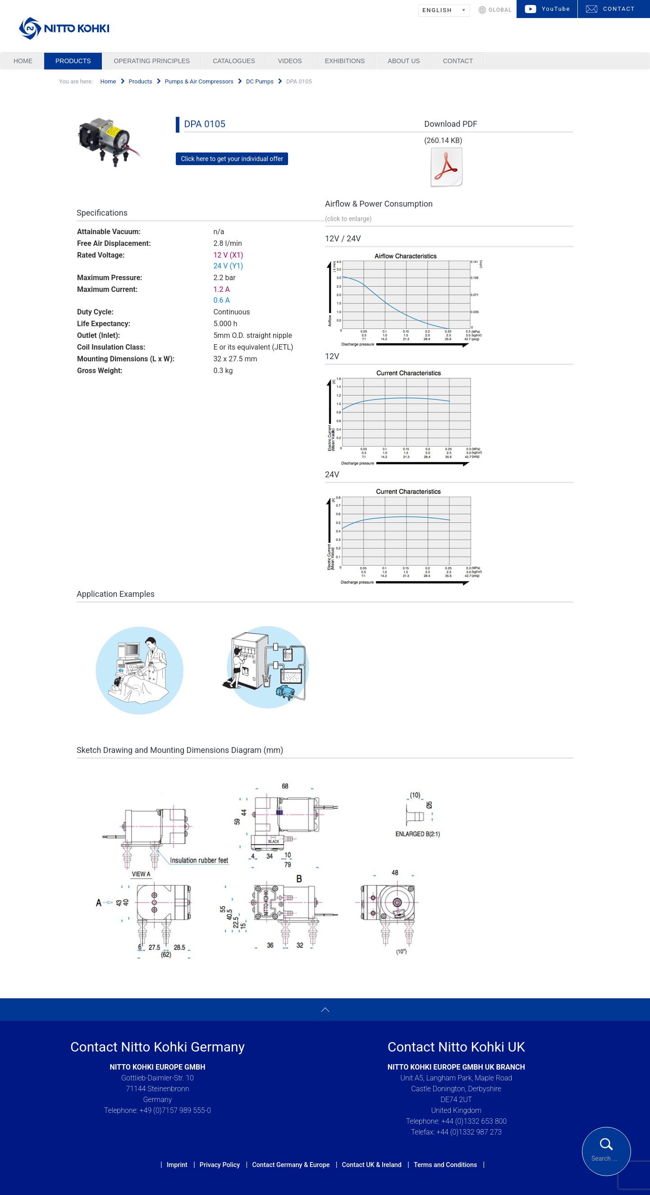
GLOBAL (500, 10)
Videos (290, 61)
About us (404, 61)
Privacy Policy (220, 1164)
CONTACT (619, 8)
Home (23, 61)
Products (73, 61)
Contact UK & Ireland (372, 1164)
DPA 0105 (204, 124)
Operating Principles (152, 61)
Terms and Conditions (445, 1164)
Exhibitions (345, 61)
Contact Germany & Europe (291, 1164)
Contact (458, 61)
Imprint (177, 1164)
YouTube (556, 8)
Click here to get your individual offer (232, 158)
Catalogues (234, 61)
